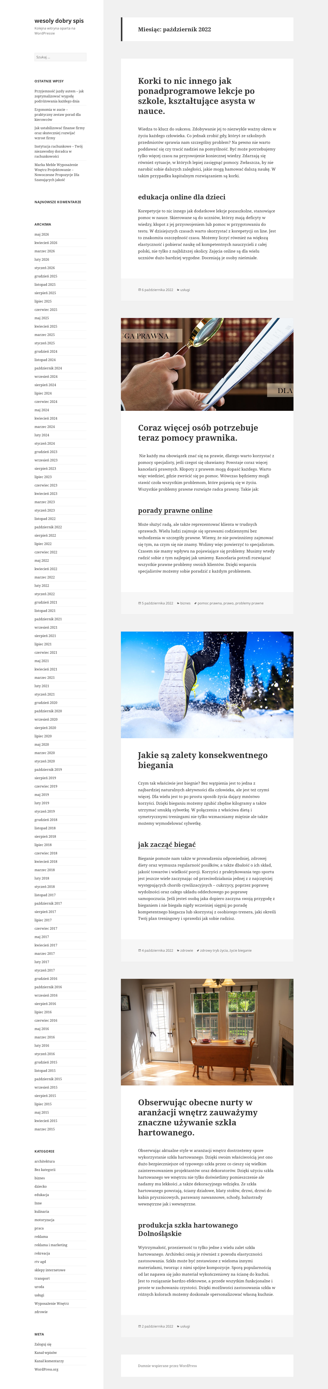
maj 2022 (42, 560)
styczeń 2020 (45, 761)
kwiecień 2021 (46, 669)
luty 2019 (42, 803)
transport (42, 1278)
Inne (38, 1203)
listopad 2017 (45, 895)
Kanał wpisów (46, 1352)
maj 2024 (42, 410)
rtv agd (40, 1261)
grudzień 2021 (46, 602)
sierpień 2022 (45, 535)
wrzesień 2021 (46, 627)
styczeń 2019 (45, 811)
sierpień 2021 (45, 635)
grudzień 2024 (46, 351)
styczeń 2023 (45, 510)
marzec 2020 (45, 753)
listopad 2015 (45, 1070)
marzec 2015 (45, 1129)
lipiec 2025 (43, 301)
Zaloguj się (43, 1344)
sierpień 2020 (45, 727)
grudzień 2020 (46, 702)
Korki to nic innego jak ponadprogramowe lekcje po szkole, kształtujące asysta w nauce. (196, 95)
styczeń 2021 (45, 694)
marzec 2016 (45, 1037)
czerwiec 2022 (46, 552)
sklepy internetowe (50, 1270)
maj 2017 (42, 937)
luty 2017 (42, 962)
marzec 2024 (45, 426)
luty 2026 (42, 259)
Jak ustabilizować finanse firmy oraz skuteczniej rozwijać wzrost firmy (60, 133)
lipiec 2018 (43, 845)
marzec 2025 (45, 334)
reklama (41, 1236)
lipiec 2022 (43, 543)
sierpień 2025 (45, 293)
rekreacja (42, 1253)
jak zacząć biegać (167, 844)
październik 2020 (48, 711)
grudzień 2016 (46, 978)
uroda (39, 1286)
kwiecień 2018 (46, 861)
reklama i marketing (51, 1245)
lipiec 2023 (43, 477)
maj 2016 (42, 1028)
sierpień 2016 (45, 1003)
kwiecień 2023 (46, 493)
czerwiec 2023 (46, 485)
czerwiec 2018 (46, 853)
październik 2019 (48, 769)
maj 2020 (42, 744)
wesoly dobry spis (59, 20)
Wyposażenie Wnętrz (52, 1303)
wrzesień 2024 (46, 376)
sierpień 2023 (45, 468)
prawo (228, 603)
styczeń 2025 (45, 343)
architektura (45, 1161)
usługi (39, 1295)
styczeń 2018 (45, 886)
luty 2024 (42, 435)
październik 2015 (48, 1079)
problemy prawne (249, 603)
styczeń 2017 (45, 970)
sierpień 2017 (45, 911)
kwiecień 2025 (46, 326)
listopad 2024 (45, 359)
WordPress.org (46, 1369)
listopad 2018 (45, 828)
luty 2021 (42, 686)
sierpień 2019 (45, 778)
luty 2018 (42, 878)
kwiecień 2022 (46, 569)
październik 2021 (48, 619)
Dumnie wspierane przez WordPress (167, 1365)
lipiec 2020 (43, 736)
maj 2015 (42, 1112)
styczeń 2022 (45, 594)
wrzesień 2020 (46, 719)
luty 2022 (42, 585)
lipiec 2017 (43, 920)
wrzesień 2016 (46, 995)
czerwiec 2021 (46, 652)
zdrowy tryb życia (214, 950)
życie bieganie (240, 950)
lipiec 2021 (43, 644)
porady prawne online (175, 510)
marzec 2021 (45, 677)
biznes (40, 1178)
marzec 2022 (45, 577)
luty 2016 (42, 1045)
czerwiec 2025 (46, 309)
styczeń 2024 (45, 443)
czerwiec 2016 (46, 1020)
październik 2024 (48, 368)
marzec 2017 (45, 953)
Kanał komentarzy (49, 1361)
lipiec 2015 (43, 1104)
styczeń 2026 (45, 268)
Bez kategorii (45, 1169)
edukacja (42, 1194)
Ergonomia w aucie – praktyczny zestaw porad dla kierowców (58, 114)
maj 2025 (42, 318)
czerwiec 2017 (46, 928)
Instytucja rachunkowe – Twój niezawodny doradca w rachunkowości (59, 151)
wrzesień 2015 (46, 1087)
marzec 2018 (45, 870)
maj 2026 (42, 234)
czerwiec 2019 (46, 786)
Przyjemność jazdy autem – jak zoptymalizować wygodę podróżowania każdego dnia (59, 96)
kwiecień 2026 (46, 242)
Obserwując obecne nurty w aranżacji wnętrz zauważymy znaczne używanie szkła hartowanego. (198, 1117)
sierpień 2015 (45, 1095)
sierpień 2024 (45, 385)
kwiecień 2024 (46, 418)
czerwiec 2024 (46, 401)
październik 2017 (48, 903)
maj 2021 (42, 661)
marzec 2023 (45, 502)
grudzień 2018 (46, 819)
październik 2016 (48, 987)
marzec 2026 (45, 251)
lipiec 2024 (43, 393)
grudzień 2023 (46, 451)
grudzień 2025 (46, 276)
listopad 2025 (45, 284)
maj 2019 (42, 794)
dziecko (41, 1186)
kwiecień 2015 (46, 1120)
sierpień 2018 (45, 836)
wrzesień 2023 (46, 460)
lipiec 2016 (43, 1012)
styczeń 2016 (45, 1054)
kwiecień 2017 (46, 945)
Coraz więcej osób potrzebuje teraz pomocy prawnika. (198, 432)
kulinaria (42, 1211)
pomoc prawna (210, 603)
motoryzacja (44, 1220)
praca (39, 1228)
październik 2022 (48, 527)
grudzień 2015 (46, 1062)
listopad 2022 (45, 518)
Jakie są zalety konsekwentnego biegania (203, 759)
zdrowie (41, 1312)
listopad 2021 (45, 610)
